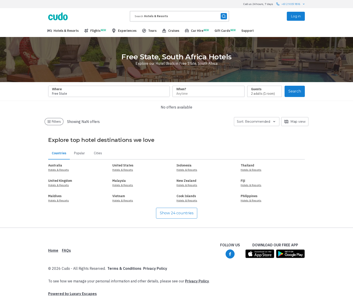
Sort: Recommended (256, 121)
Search (294, 91)
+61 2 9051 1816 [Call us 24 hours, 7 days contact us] (290, 4)
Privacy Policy (155, 268)
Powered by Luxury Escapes (72, 293)
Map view (294, 121)
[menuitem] (63, 30)
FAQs (66, 250)
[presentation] (179, 16)
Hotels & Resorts (58, 169)
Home (53, 250)
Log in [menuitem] (296, 16)
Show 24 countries (176, 213)
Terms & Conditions (124, 268)
